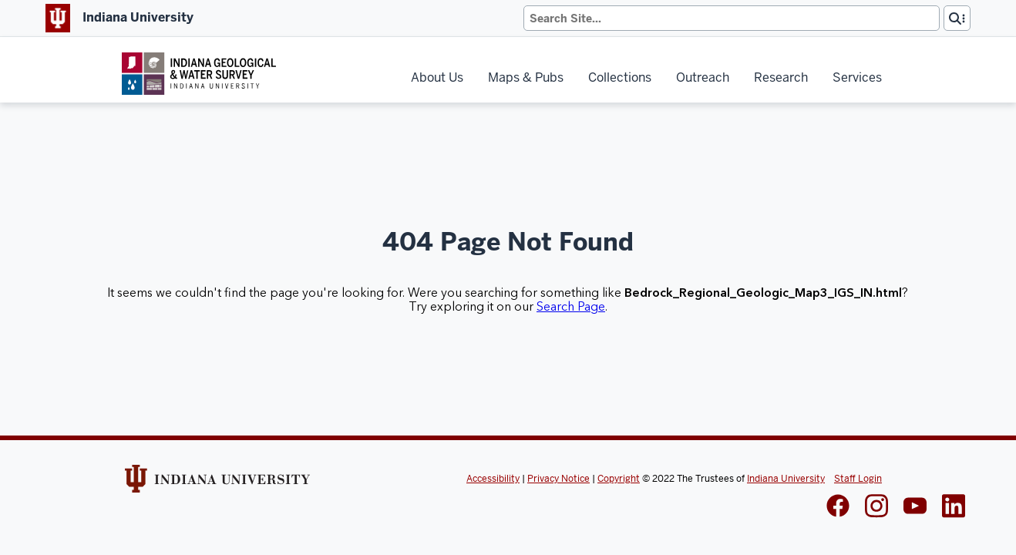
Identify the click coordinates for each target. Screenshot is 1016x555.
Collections (619, 77)
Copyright (618, 479)
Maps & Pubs (526, 77)
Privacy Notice (558, 479)
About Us (437, 77)
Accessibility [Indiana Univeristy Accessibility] (493, 479)
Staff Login (858, 479)
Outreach (702, 77)
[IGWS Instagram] (876, 508)
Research (781, 77)
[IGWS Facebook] (837, 507)
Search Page (571, 307)
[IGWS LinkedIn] (915, 507)
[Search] (731, 18)
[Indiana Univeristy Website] (217, 484)
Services (857, 77)
